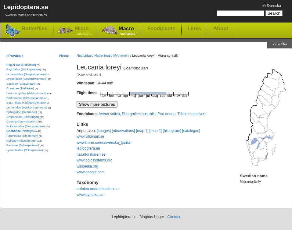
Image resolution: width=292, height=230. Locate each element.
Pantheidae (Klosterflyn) (22, 135)
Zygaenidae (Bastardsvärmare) (26, 78)
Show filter (279, 44)
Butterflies (34, 28)
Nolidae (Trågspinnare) (21, 140)
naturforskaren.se (91, 154)
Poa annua (166, 114)
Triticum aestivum (192, 114)
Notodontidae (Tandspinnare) (25, 126)
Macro (127, 31)
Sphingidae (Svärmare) (21, 112)
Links (194, 28)
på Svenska (271, 6)
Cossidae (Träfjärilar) (20, 88)
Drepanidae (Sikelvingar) (22, 117)
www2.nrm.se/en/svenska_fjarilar (104, 142)
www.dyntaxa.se (90, 195)
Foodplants (161, 28)
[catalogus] (191, 131)
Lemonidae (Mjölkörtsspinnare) (26, 107)
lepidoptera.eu (88, 148)
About (220, 28)
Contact (173, 217)
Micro (83, 31)
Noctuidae (84, 55)
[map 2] (156, 131)
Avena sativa (109, 114)
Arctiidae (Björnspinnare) (22, 145)
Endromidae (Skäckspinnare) (25, 98)
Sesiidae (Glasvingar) (20, 83)
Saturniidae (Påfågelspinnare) (26, 102)
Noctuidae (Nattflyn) (20, 131)
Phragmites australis (138, 114)
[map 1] (142, 131)
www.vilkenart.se (90, 136)
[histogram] (172, 131)
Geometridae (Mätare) (21, 121)
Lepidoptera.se (25, 11)
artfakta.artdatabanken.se (98, 189)
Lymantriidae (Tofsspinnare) (24, 150)
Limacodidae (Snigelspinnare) (26, 74)
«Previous (14, 56)
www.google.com (91, 172)
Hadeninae (102, 55)
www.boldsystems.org (95, 160)
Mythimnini (121, 55)
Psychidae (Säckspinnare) (23, 69)
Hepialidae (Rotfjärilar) (21, 64)
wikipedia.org (87, 166)
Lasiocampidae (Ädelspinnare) (26, 93)
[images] (104, 131)
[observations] (123, 131)
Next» (64, 56)
